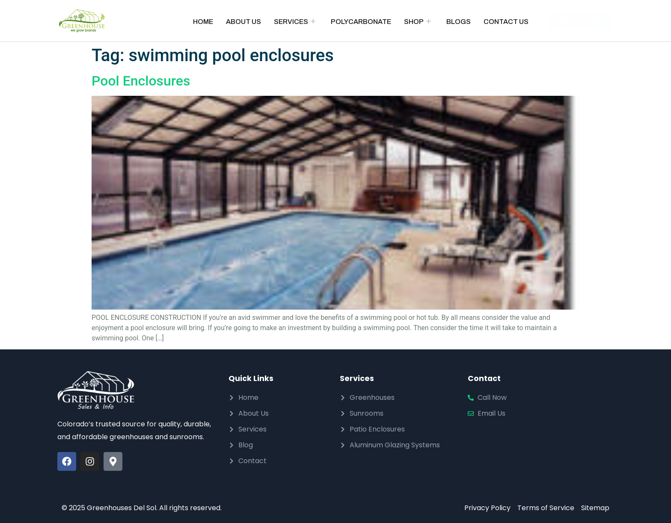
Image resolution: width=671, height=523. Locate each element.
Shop (417, 21)
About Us (243, 21)
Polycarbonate (361, 21)
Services (294, 21)
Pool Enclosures (141, 81)
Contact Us (506, 21)
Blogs (458, 21)
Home (203, 21)
